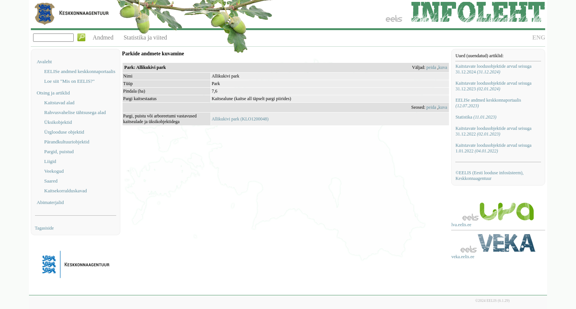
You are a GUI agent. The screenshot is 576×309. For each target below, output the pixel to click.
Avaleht (44, 61)
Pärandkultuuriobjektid (66, 142)
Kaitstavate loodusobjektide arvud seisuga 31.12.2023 (493, 86)
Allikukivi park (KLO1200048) (240, 119)
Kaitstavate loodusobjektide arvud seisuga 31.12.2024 (493, 69)
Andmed (103, 37)
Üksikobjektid (58, 122)
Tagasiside (44, 228)
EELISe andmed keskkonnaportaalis (79, 71)
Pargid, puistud (59, 151)
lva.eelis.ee (461, 224)
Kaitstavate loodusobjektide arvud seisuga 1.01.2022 (493, 148)
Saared (51, 181)
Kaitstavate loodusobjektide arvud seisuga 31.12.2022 (493, 131)
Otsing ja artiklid (53, 93)
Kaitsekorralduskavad (65, 190)
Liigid (50, 161)
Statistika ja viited (145, 37)
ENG (539, 37)
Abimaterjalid (50, 202)
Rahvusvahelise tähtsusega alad (75, 112)
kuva (442, 67)
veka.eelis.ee (462, 256)
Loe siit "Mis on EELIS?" (69, 81)
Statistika (475, 117)
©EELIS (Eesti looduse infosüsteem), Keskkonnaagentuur (489, 175)
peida (431, 67)
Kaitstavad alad (59, 102)
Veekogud (54, 171)
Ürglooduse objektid (64, 132)
